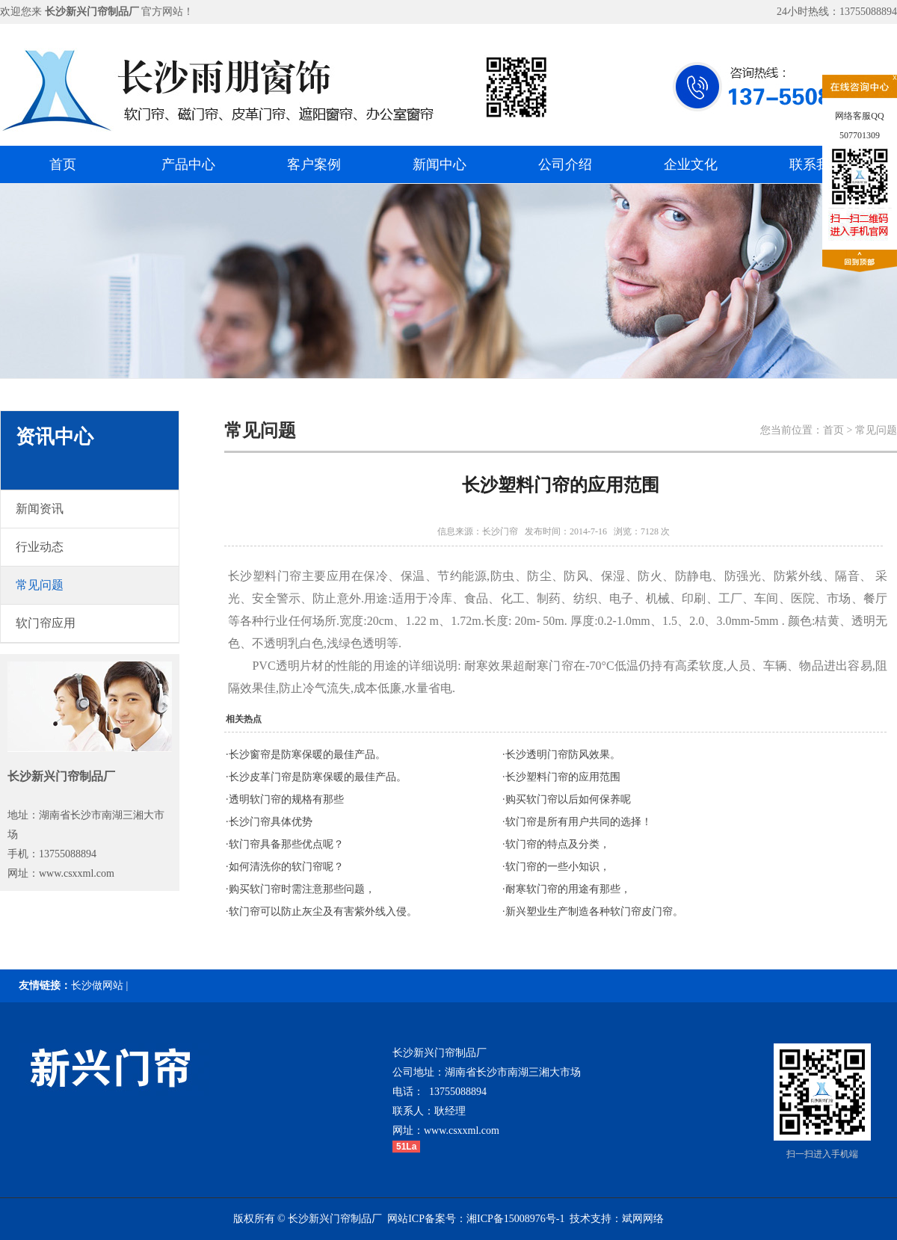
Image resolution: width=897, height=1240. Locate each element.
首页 (62, 164)
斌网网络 (643, 1218)
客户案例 (314, 164)
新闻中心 (439, 164)
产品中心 (188, 164)
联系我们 (816, 164)
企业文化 (691, 164)
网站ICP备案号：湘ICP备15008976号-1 (475, 1218)
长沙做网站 (97, 985)
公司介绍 (565, 164)
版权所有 (254, 1218)
